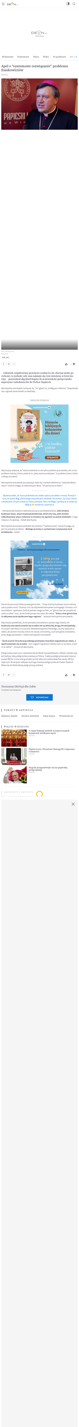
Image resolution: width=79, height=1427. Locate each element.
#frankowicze (66, 715)
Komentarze (23, 57)
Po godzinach (59, 57)
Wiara (36, 57)
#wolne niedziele (30, 715)
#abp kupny (49, 715)
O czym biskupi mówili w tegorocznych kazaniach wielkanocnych (49, 732)
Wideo (46, 57)
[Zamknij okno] (73, 804)
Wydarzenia (7, 57)
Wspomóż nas (39, 697)
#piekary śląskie (9, 715)
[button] (68, 4)
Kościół (4, 75)
